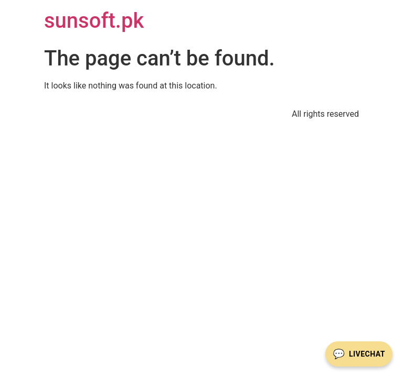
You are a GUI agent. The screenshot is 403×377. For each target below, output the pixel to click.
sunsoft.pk (94, 20)
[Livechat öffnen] (359, 354)
